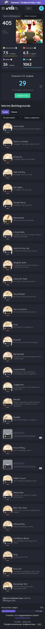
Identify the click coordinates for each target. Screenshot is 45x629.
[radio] (5, 112)
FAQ (39, 624)
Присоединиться (22, 617)
